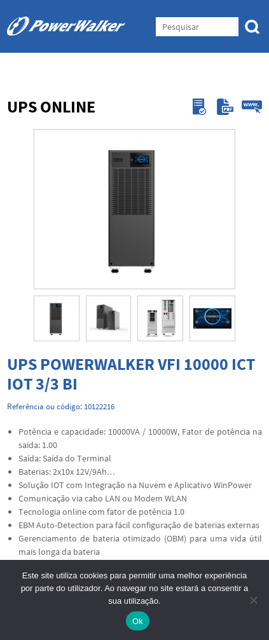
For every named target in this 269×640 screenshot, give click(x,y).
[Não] (253, 600)
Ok (137, 621)
